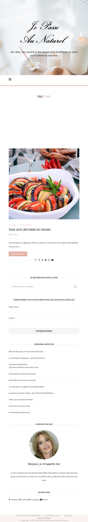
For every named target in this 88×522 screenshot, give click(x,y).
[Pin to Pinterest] (46, 260)
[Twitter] (23, 499)
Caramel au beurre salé (19, 406)
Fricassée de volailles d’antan (22, 374)
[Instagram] (34, 499)
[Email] (44, 499)
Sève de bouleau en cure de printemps (26, 351)
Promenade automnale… (20, 412)
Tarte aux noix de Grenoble (21, 399)
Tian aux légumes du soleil (30, 229)
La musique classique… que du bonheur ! (27, 358)
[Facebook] (14, 499)
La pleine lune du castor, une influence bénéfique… (31, 393)
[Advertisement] (44, 123)
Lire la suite (18, 254)
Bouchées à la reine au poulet (22, 380)
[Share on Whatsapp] (49, 260)
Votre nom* (44, 310)
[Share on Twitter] (42, 260)
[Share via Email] (52, 260)
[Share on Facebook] (39, 260)
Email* (44, 321)
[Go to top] (44, 518)
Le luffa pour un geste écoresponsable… (27, 386)
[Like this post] (36, 260)
